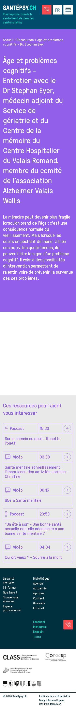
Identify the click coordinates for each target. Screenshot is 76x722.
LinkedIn (38, 631)
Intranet (38, 608)
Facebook (39, 622)
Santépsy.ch (19, 696)
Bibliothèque (41, 578)
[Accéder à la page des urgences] (46, 10)
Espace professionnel (12, 608)
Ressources (25, 39)
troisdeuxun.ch (57, 703)
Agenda (38, 583)
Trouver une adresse (10, 599)
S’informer (9, 587)
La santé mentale (8, 580)
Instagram (40, 627)
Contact (38, 598)
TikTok (37, 637)
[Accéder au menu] (68, 10)
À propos (38, 593)
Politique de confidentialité (54, 696)
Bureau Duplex (56, 700)
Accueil (8, 39)
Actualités (40, 588)
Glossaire (39, 603)
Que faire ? (10, 592)
